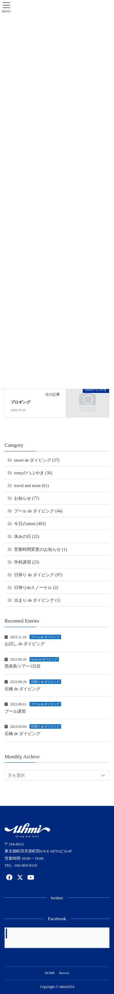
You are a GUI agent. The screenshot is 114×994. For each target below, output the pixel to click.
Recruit (64, 973)
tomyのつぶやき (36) (33, 473)
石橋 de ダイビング (22, 689)
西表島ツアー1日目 (23, 666)
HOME (50, 973)
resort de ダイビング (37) (36, 460)
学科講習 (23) (26, 562)
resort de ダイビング (44, 659)
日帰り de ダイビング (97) (38, 575)
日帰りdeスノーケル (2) (36, 587)
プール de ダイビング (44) (38, 511)
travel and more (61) (31, 485)
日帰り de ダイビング (45, 681)
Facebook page (59, 933)
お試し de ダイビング (25, 644)
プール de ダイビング (45, 637)
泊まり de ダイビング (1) (37, 600)
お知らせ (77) (26, 498)
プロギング (20, 402)
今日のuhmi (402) (30, 524)
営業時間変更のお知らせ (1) (40, 549)
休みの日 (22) (26, 536)
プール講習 (15, 711)
